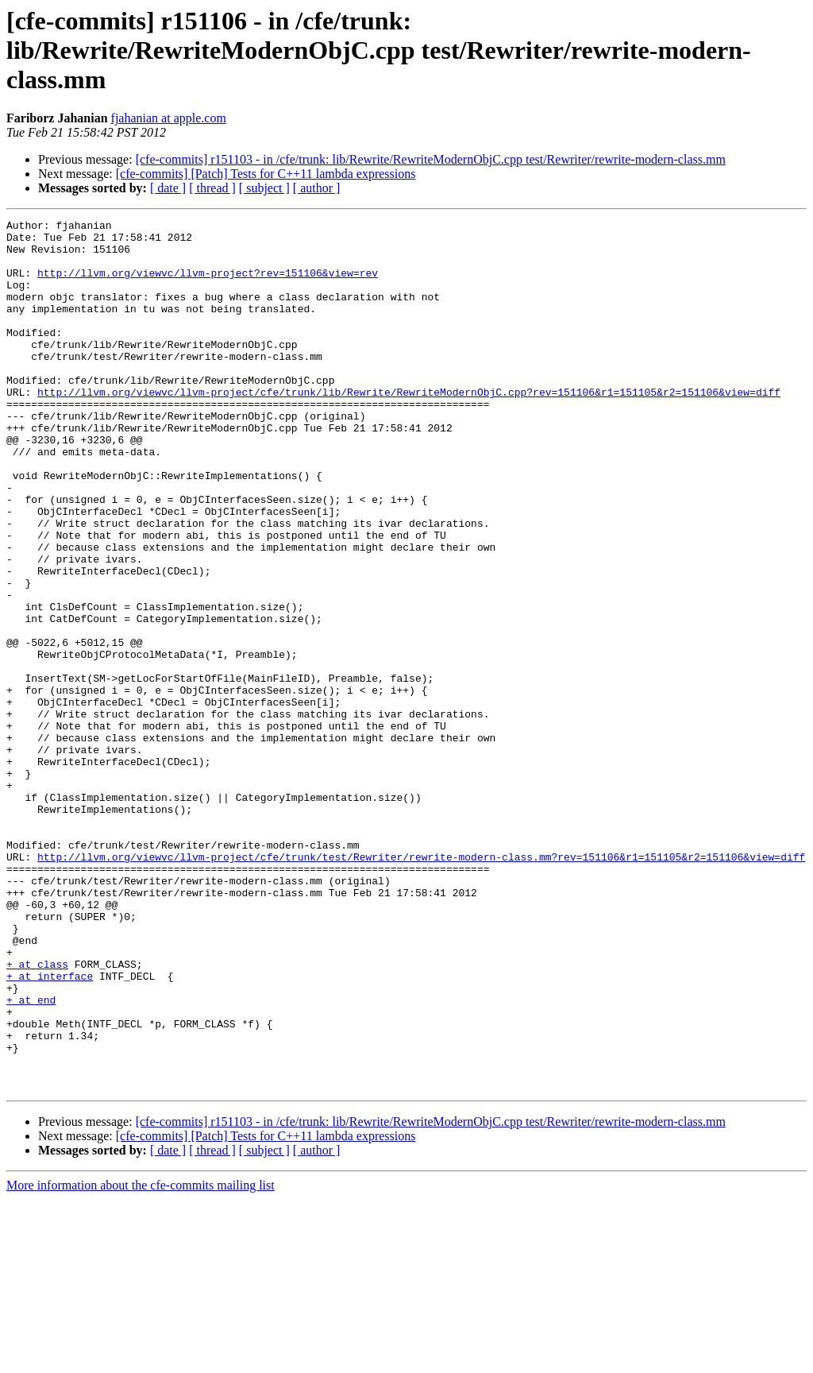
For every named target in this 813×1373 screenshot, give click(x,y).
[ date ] (168, 188)
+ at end (31, 1157)
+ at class (37, 1114)
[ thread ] (212, 188)
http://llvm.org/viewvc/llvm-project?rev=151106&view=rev (207, 284)
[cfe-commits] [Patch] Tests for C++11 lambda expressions (266, 173)
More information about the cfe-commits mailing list (140, 1359)
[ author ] (317, 188)
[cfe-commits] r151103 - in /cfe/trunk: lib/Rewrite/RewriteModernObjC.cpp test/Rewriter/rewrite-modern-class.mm (431, 159)
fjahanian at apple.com (168, 118)
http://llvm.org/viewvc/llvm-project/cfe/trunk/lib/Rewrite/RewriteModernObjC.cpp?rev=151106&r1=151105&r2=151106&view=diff (408, 427)
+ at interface (49, 1128)
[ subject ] (264, 188)
